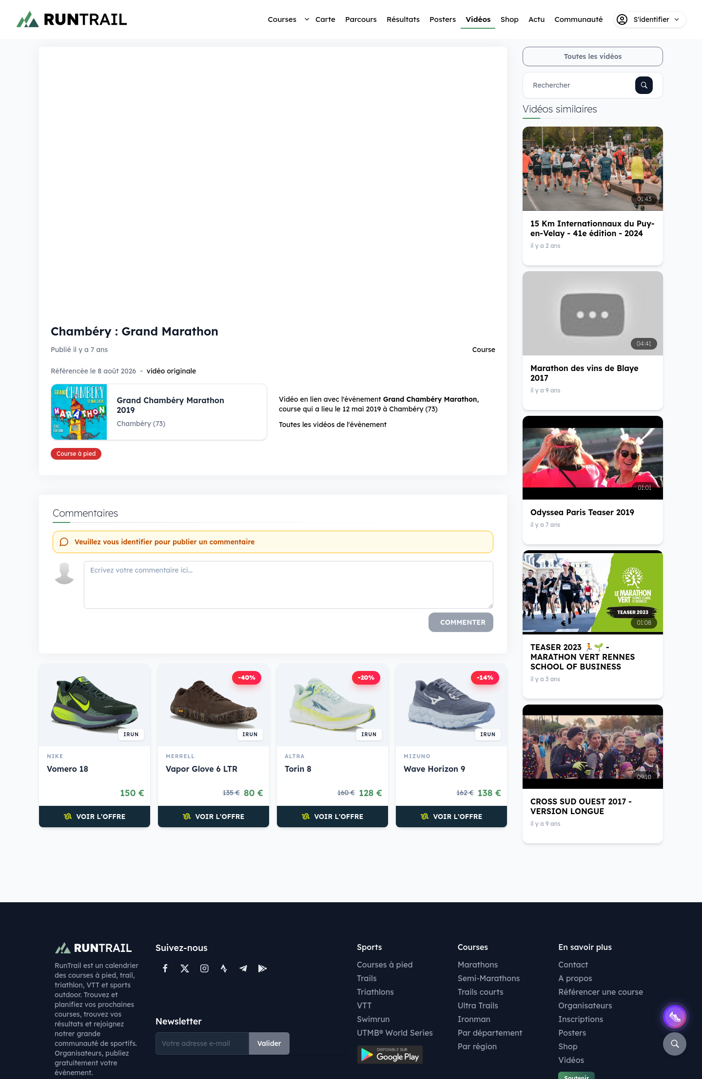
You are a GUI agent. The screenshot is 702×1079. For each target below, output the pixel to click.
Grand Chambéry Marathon (430, 399)
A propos (575, 978)
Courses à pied (385, 964)
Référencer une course (600, 992)
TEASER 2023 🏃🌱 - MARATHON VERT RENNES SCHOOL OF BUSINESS (582, 656)
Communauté (578, 19)
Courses (282, 19)
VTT (364, 1005)
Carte (325, 19)
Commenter (463, 622)
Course (483, 349)
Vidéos (478, 19)
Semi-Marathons (489, 978)
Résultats (403, 19)
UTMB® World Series (395, 1033)
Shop (509, 19)
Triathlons (375, 992)
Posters (442, 19)
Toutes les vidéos (593, 56)
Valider (269, 1043)
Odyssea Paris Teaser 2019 (582, 512)
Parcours (361, 19)
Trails (367, 978)
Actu (536, 19)
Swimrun (373, 1019)
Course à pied (76, 453)
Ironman (474, 1019)
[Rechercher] (644, 85)
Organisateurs (585, 1005)
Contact (573, 964)
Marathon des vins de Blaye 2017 (584, 373)
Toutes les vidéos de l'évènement (333, 424)
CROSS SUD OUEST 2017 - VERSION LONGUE (581, 806)
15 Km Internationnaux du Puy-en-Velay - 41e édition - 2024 (592, 228)
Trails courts (481, 992)
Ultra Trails (478, 1005)
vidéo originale (171, 371)
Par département (490, 1033)
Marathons (478, 964)
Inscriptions (580, 1019)
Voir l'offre (95, 816)
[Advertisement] (273, 864)
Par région (477, 1046)
